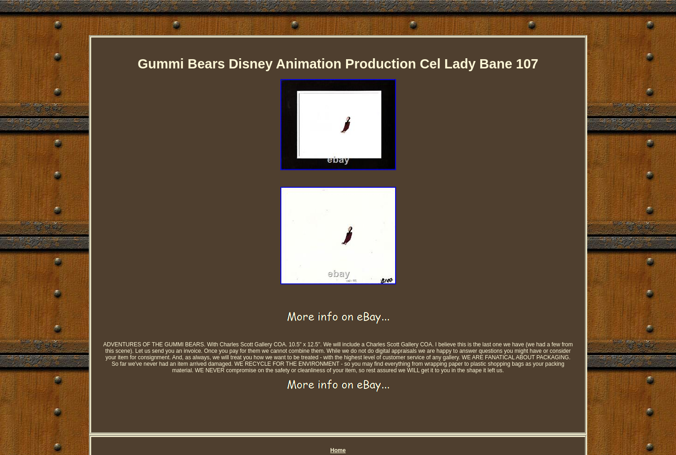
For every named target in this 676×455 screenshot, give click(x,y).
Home (338, 450)
